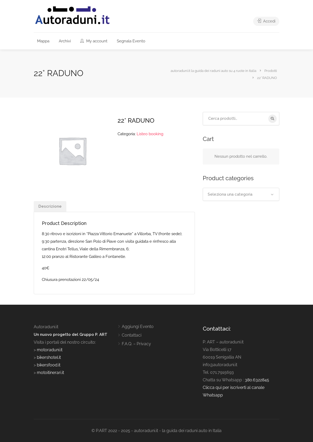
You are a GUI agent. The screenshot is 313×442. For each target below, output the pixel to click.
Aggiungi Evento (138, 326)
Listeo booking (150, 134)
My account (93, 41)
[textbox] (241, 194)
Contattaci (131, 335)
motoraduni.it (49, 349)
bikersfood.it (48, 364)
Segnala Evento (131, 41)
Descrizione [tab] (50, 206)
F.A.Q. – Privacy (136, 343)
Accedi (266, 21)
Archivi (65, 41)
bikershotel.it (49, 357)
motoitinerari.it (50, 372)
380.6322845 (257, 379)
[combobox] (241, 194)
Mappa (43, 41)
